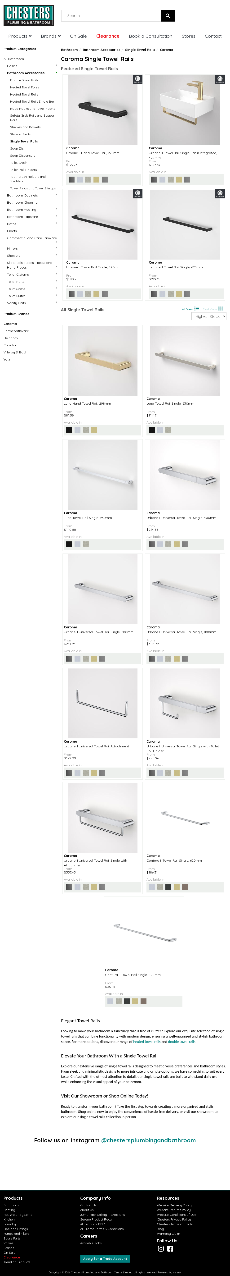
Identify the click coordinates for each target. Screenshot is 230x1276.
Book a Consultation (150, 36)
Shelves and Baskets (25, 127)
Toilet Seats (32, 288)
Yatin (7, 359)
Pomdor (10, 345)
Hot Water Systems (18, 1215)
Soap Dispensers (22, 155)
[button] (30, 314)
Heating (9, 1210)
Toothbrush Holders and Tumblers (28, 179)
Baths (32, 223)
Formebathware (16, 331)
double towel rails (181, 1041)
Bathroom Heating (32, 209)
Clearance (107, 36)
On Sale (78, 36)
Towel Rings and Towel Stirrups (33, 188)
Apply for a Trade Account (105, 1259)
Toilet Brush (18, 163)
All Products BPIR (92, 1224)
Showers (32, 255)
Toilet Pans (32, 281)
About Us (86, 1210)
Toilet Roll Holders (23, 170)
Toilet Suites (32, 295)
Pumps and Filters (16, 1233)
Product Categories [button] (20, 49)
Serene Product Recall (96, 1219)
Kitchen (9, 1219)
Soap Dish (17, 148)
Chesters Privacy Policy (174, 1219)
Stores (188, 36)
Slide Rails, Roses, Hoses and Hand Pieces (32, 265)
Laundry (10, 1224)
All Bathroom (14, 59)
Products (19, 36)
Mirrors (32, 248)
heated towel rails (147, 1041)
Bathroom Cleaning (22, 202)
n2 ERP (177, 1272)
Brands (51, 36)
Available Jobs (91, 1243)
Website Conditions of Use (176, 1215)
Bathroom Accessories (32, 73)
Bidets (12, 231)
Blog (160, 1229)
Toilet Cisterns (32, 274)
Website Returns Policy (174, 1210)
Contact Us (88, 1205)
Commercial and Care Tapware (32, 240)
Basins (32, 66)
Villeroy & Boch (15, 352)
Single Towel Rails (24, 141)
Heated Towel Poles (24, 87)
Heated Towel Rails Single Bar (32, 101)
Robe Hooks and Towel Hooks (32, 108)
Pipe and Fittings (16, 1229)
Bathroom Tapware (32, 216)
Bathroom (69, 50)
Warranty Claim (168, 1233)
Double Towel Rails (24, 80)
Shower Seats (20, 134)
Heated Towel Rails (24, 94)
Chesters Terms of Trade (175, 1224)
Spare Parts (12, 1238)
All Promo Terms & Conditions (102, 1229)
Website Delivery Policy (174, 1205)
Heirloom (11, 338)
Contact (213, 36)
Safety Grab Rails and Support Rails (32, 118)
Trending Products (17, 1262)
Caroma (10, 324)
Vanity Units (32, 303)
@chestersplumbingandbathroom (148, 1140)
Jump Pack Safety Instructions (102, 1215)
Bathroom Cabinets (32, 195)
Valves (8, 1243)
